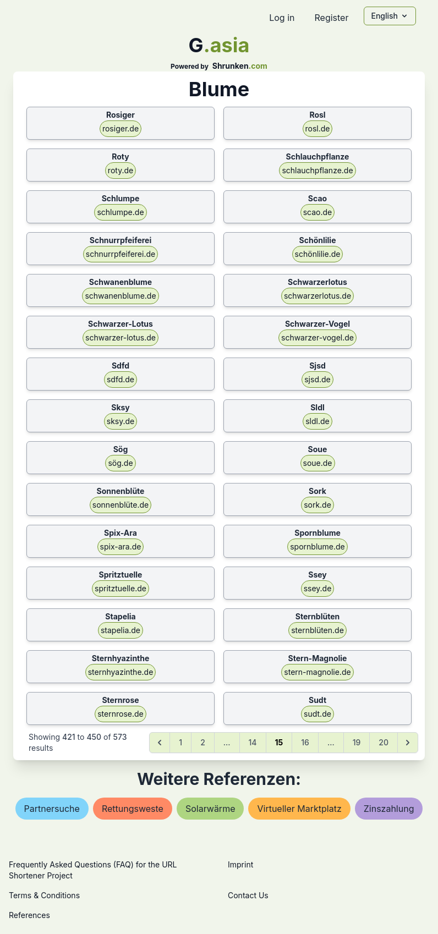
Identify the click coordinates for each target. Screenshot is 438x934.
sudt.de (317, 713)
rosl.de (317, 128)
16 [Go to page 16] (305, 742)
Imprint (240, 864)
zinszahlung (389, 808)
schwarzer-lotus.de (120, 337)
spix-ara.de (120, 546)
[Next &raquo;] (407, 742)
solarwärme (210, 808)
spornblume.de (317, 546)
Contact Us (248, 895)
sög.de (120, 463)
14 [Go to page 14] (253, 742)
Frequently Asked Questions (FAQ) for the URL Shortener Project (93, 870)
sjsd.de (317, 379)
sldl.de (317, 421)
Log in (281, 17)
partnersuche (52, 808)
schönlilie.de (318, 254)
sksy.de (120, 421)
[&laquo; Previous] (159, 742)
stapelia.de (120, 630)
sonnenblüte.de (120, 504)
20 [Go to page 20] (383, 742)
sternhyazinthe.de (121, 672)
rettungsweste (132, 808)
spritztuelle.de (120, 588)
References (29, 915)
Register (331, 17)
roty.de (120, 170)
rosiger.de (120, 128)
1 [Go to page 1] (180, 742)
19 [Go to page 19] (357, 742)
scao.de (317, 212)
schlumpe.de (120, 212)
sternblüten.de (317, 630)
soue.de (317, 463)
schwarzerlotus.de (317, 295)
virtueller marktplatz (299, 808)
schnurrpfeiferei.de (120, 254)
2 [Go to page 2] (202, 742)
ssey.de (318, 588)
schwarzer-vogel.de (317, 337)
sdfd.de (120, 379)
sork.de (317, 504)
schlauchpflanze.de (317, 170)
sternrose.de (120, 713)
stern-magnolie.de (317, 672)
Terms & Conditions (44, 895)
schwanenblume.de (120, 295)
